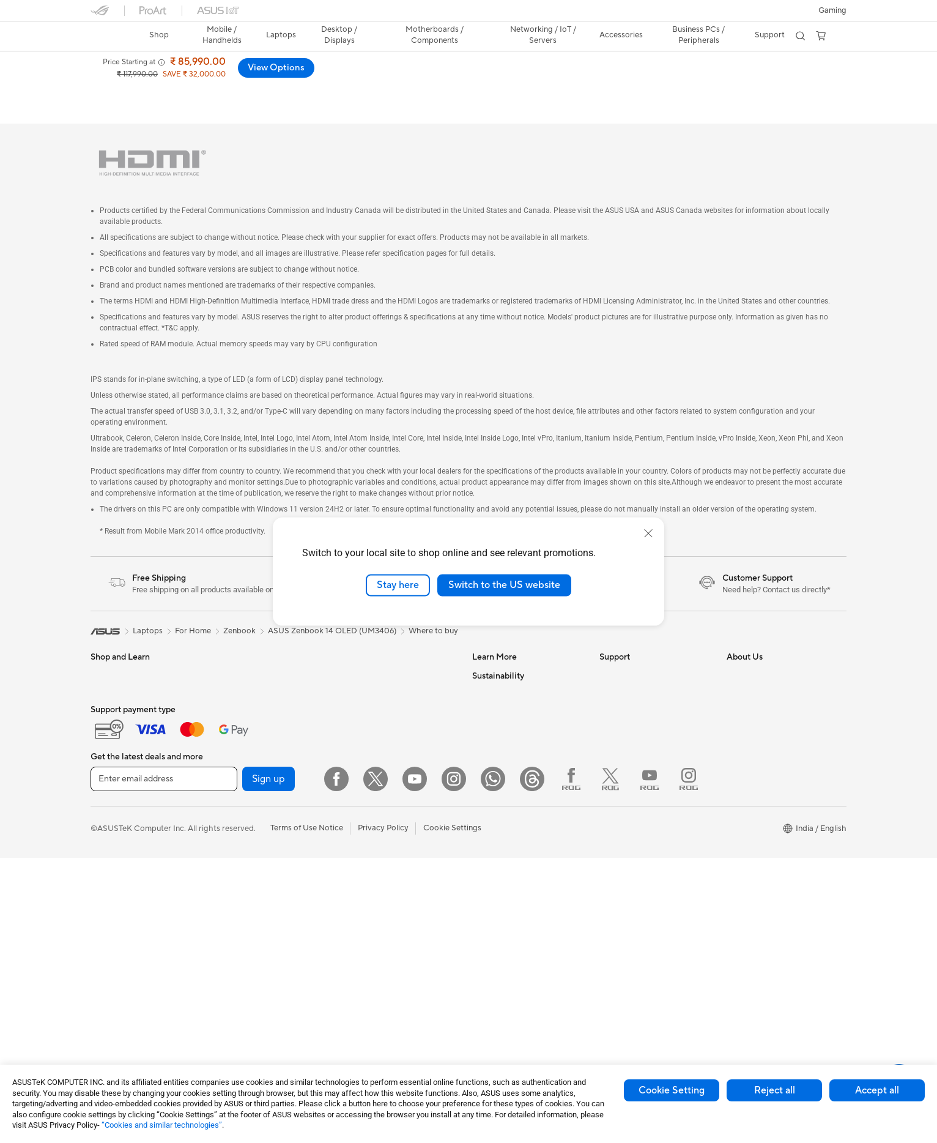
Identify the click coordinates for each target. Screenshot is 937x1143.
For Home (109, 732)
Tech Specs (292, 88)
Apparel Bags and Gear (385, 834)
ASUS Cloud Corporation (773, 768)
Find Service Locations (640, 676)
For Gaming (112, 806)
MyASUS (615, 823)
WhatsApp (619, 841)
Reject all (774, 1090)
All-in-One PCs (243, 694)
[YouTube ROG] (649, 1064)
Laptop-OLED (230, 88)
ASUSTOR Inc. (753, 749)
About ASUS (749, 658)
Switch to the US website (504, 585)
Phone (102, 677)
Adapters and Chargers (385, 852)
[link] (111, 36)
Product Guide (498, 731)
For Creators (114, 769)
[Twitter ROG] (610, 1064)
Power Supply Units (252, 823)
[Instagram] (454, 1064)
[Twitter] (375, 1064)
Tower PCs (236, 676)
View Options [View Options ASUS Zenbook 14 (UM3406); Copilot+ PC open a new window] (806, 68)
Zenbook (239, 613)
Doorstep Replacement (641, 924)
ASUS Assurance (629, 906)
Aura (480, 823)
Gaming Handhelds (125, 695)
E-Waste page (752, 713)
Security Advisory (631, 786)
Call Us (612, 749)
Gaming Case (241, 787)
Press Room (748, 731)
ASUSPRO (491, 676)
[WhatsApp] (493, 1064)
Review (342, 88)
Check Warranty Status (641, 713)
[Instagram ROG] (688, 1064)
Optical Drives (243, 860)
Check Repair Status (636, 658)
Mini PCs (233, 713)
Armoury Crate (499, 805)
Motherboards (243, 750)
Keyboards (363, 779)
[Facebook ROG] (571, 1064)
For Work (107, 751)
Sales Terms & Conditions (644, 768)
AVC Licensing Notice (511, 749)
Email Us (615, 731)
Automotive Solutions (511, 694)
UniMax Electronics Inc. (769, 786)
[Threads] (532, 1064)
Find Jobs (744, 823)
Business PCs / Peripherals (697, 34)
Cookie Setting (672, 1090)
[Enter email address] (164, 1064)
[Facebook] (336, 1064)
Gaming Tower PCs (251, 658)
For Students (114, 787)
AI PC (482, 768)
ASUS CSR (746, 805)
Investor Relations (759, 694)
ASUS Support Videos (639, 805)
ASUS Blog (492, 713)
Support (387, 88)
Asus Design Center (507, 658)
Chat (608, 860)
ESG (480, 860)
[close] (648, 533)
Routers (357, 695)
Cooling (231, 805)
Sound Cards (240, 842)
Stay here (398, 585)
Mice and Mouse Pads (382, 797)
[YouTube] (414, 1064)
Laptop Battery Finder (639, 943)
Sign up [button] (268, 1064)
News (737, 676)
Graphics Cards (245, 768)
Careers (741, 841)
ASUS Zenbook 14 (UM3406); (210, 64)
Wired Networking (376, 741)
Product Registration (637, 694)
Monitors (107, 843)
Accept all (877, 1090)
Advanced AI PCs (503, 786)
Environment (495, 879)
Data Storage (367, 658)
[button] (832, 10)
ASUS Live (618, 961)
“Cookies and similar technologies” (162, 1125)
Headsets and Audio (379, 816)
